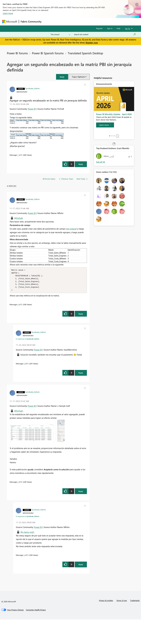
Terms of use (121, 601)
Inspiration (60, 21)
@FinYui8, (18, 218)
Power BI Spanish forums (48, 53)
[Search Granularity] (60, 34)
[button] (62, 77)
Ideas (71, 21)
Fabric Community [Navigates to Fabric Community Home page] (31, 21)
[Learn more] (105, 124)
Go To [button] (127, 28)
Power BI (32, 108)
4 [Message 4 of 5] (17, 305)
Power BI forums (17, 53)
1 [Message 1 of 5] (17, 155)
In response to (27, 340)
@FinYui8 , (19, 412)
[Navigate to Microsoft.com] (9, 21)
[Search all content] (105, 34)
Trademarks (135, 601)
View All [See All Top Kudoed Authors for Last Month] (100, 162)
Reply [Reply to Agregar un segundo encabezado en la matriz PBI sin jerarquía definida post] (80, 164)
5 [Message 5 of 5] (24, 364)
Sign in (109, 28)
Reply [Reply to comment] (80, 315)
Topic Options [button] (78, 76)
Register (99, 28)
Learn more (8, 13)
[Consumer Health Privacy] (36, 610)
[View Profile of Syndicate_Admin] (32, 88)
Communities (83, 21)
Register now (92, 42)
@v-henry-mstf (27, 533)
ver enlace (71, 228)
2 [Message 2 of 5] (17, 483)
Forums (48, 21)
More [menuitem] (105, 21)
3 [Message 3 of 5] (24, 556)
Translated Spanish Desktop (85, 53)
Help (118, 28)
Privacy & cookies (106, 601)
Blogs (95, 21)
